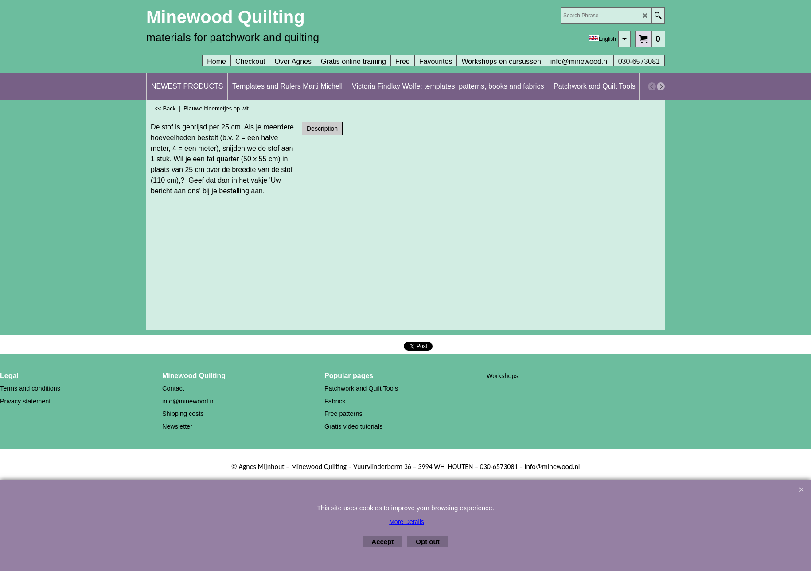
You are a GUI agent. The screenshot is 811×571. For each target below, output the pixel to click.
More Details (406, 521)
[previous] (652, 86)
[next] (661, 86)
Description (322, 128)
